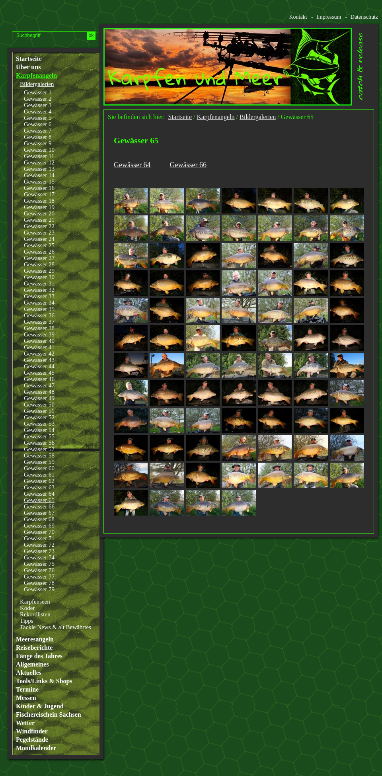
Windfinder (32, 731)
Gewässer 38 (39, 328)
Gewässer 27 (39, 258)
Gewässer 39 (39, 334)
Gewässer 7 (38, 130)
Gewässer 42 (39, 353)
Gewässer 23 (39, 232)
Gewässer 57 (39, 449)
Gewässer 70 (39, 532)
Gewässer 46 (39, 379)
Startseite (29, 59)
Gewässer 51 (39, 411)
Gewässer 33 (39, 296)
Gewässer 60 (39, 468)
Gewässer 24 (39, 239)
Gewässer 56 (39, 443)
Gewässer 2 (38, 99)
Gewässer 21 (39, 220)
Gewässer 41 (39, 347)
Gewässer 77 (39, 576)
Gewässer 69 (39, 525)
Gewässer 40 (39, 341)
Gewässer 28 (39, 264)
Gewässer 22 (39, 226)
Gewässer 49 (39, 398)
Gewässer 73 (39, 551)
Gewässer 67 (39, 513)
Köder (27, 608)
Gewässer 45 (39, 372)
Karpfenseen (35, 601)
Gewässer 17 (39, 194)
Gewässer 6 (38, 124)
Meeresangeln (35, 639)
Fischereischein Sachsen (48, 714)
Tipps (26, 621)
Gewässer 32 (39, 290)
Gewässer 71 (39, 538)
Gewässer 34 (39, 302)
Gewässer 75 (39, 564)
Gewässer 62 (39, 481)
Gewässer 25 (39, 245)
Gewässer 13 (39, 169)
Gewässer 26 (39, 251)
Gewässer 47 (39, 385)
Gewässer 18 (39, 200)
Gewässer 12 (39, 162)
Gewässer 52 (39, 417)
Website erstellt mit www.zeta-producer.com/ (374, 541)
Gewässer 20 (39, 213)
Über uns (28, 67)
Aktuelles (28, 673)
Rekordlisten (35, 614)
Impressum (328, 17)
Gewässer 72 (39, 544)
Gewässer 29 (39, 271)
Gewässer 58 (39, 455)
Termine (27, 689)
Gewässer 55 (39, 436)
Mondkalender (36, 748)
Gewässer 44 (39, 366)
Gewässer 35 (39, 309)
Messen (26, 698)
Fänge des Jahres (39, 656)
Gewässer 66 (39, 506)
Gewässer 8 (38, 137)
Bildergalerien (37, 84)
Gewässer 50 (39, 404)
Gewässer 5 (38, 118)
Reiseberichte (34, 648)
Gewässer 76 (39, 570)
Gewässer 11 (39, 156)
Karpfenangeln (36, 75)
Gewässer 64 (39, 494)
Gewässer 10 (39, 150)
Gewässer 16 (39, 188)
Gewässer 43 (39, 360)
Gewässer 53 (39, 423)
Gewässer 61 (39, 474)
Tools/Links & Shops (44, 681)
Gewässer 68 (39, 519)
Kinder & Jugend (40, 706)
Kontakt (298, 17)
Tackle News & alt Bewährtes (55, 627)
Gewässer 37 (39, 322)
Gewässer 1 (38, 92)
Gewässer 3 (38, 105)
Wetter (25, 723)
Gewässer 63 (39, 487)
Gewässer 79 (39, 589)
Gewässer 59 (39, 462)
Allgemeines (32, 664)
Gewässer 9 (38, 143)
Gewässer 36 (39, 315)
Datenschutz (364, 17)
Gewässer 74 (39, 557)
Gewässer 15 (39, 181)
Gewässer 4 (38, 111)
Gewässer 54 (39, 430)
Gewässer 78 (39, 583)
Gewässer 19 (39, 207)
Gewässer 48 (39, 392)
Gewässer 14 (39, 175)
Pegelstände (32, 740)
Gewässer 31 (39, 283)
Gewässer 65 (39, 500)
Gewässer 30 (39, 277)
